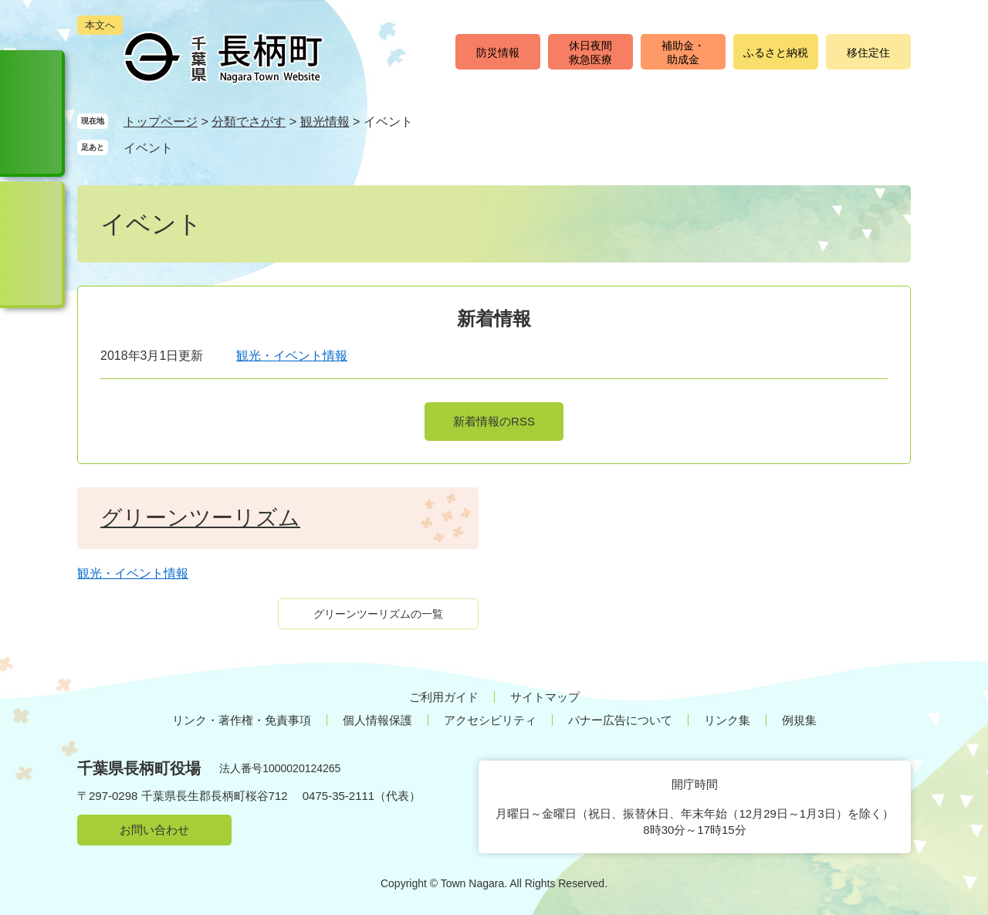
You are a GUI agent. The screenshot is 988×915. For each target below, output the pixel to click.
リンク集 (727, 720)
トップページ (161, 121)
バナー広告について (620, 720)
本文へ (100, 25)
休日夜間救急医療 (590, 52)
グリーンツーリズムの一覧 (378, 614)
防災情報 (497, 52)
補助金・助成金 (683, 52)
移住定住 (868, 52)
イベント (148, 147)
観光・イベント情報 (291, 355)
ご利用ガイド (444, 696)
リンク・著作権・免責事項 (241, 720)
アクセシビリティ (490, 720)
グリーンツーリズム (200, 518)
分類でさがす (248, 121)
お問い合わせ (154, 829)
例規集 (799, 720)
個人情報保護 (377, 720)
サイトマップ (545, 696)
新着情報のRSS (494, 421)
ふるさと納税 (775, 52)
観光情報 (325, 121)
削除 (188, 147)
